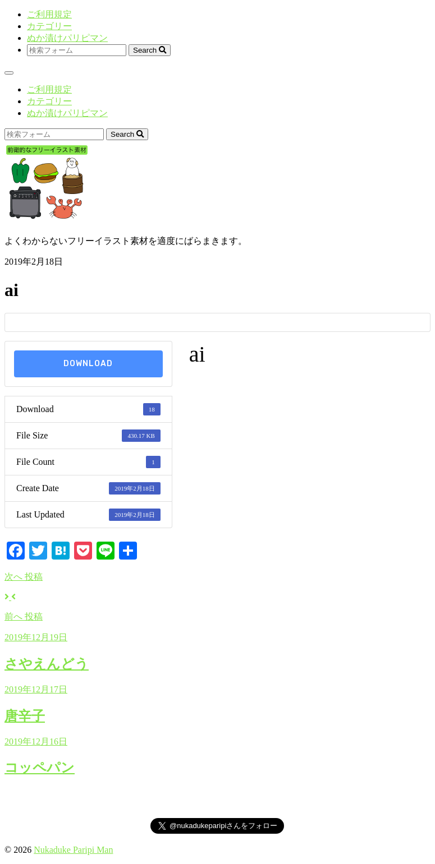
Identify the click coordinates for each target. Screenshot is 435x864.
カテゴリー (49, 26)
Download (88, 363)
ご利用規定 (49, 14)
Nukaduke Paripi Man (73, 849)
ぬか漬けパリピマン (67, 38)
